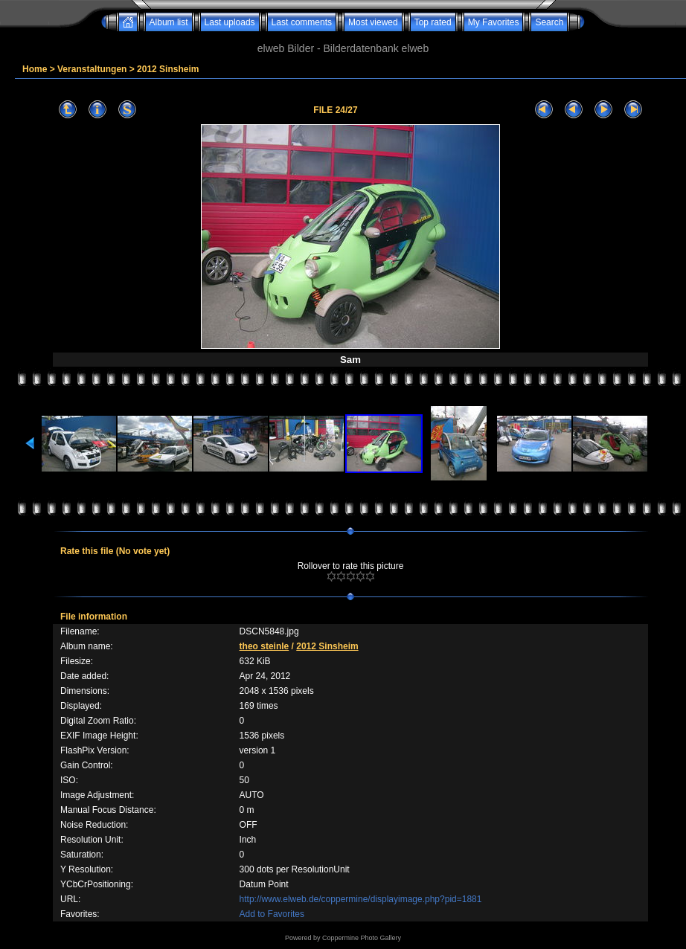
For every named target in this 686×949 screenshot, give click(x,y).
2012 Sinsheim (168, 69)
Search (549, 22)
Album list (169, 22)
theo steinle (264, 646)
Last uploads (230, 22)
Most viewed (373, 22)
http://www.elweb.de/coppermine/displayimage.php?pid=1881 (361, 899)
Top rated (433, 22)
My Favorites (493, 22)
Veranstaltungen (91, 69)
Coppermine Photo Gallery (361, 938)
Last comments (302, 22)
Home (34, 69)
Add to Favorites (272, 914)
